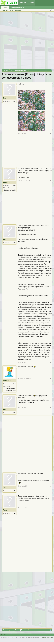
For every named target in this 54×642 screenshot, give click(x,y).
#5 (50, 407)
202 (14, 101)
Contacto (50, 634)
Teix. (5, 487)
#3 (50, 362)
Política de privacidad (47, 637)
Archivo (5, 7)
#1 (50, 133)
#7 (50, 508)
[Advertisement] (27, 41)
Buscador (18, 10)
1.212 (14, 384)
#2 (50, 180)
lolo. (5, 98)
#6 (50, 486)
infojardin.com (17, 637)
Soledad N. (7, 380)
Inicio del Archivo (7, 10)
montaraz (6, 182)
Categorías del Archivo (17, 7)
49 (15, 491)
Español (3, 634)
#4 (50, 378)
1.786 (14, 185)
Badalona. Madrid (10, 190)
